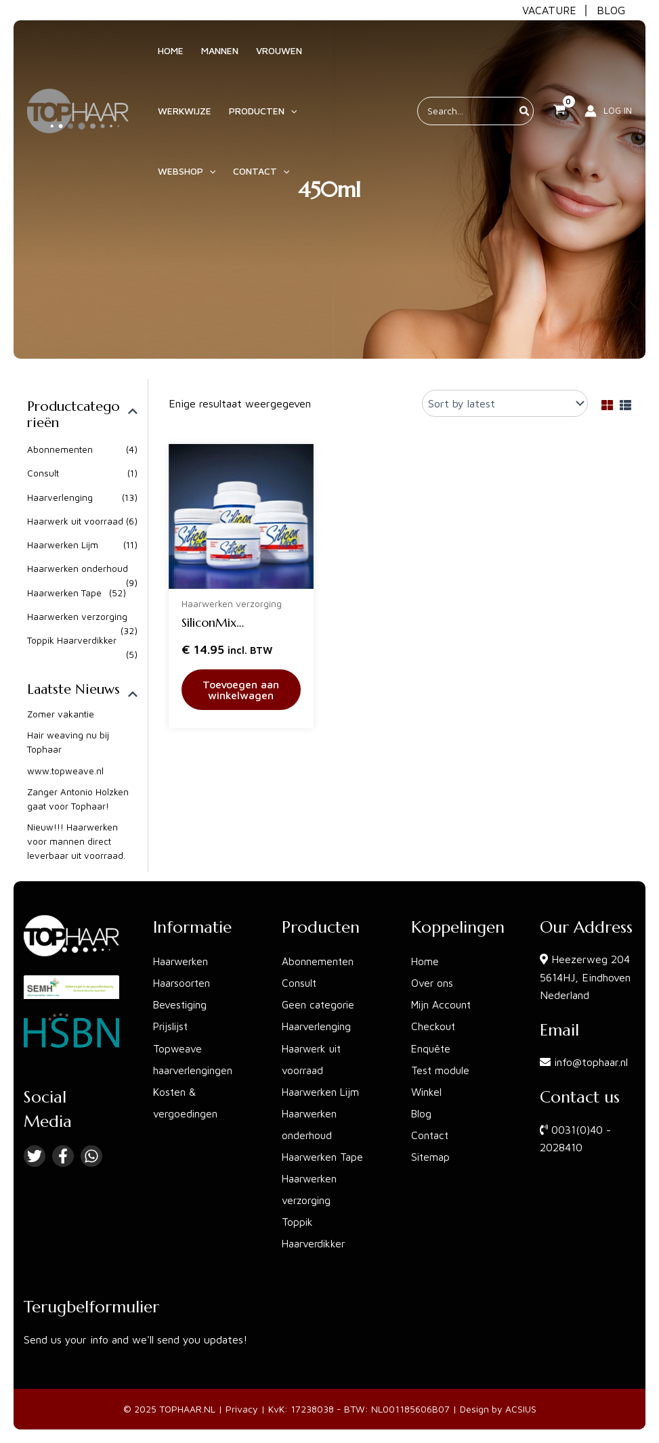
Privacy (242, 1409)
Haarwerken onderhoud (77, 569)
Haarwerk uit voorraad (75, 521)
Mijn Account (442, 1005)
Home (425, 962)
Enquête (431, 1048)
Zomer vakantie (61, 716)
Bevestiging (181, 1005)
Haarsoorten (183, 983)
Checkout (433, 1027)
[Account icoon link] (608, 117)
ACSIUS (520, 1409)
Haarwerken (182, 962)
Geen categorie (319, 1005)
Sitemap (431, 1157)
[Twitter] (34, 1157)
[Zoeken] (525, 117)
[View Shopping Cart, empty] (559, 117)
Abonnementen (60, 450)
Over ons (432, 983)
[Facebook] (63, 1157)
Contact (430, 1135)
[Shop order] (505, 403)
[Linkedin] (91, 1157)
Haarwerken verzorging (77, 617)
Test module (441, 1070)
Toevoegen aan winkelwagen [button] (241, 689)
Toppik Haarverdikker (72, 642)
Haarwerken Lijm (63, 546)
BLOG (611, 10)
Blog (422, 1113)
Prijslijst (172, 1027)
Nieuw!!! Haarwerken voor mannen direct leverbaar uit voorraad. (76, 844)
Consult (43, 473)
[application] (280, 118)
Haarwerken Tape (64, 594)
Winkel (427, 1092)
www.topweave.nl (65, 772)
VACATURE (549, 10)
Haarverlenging (60, 498)
